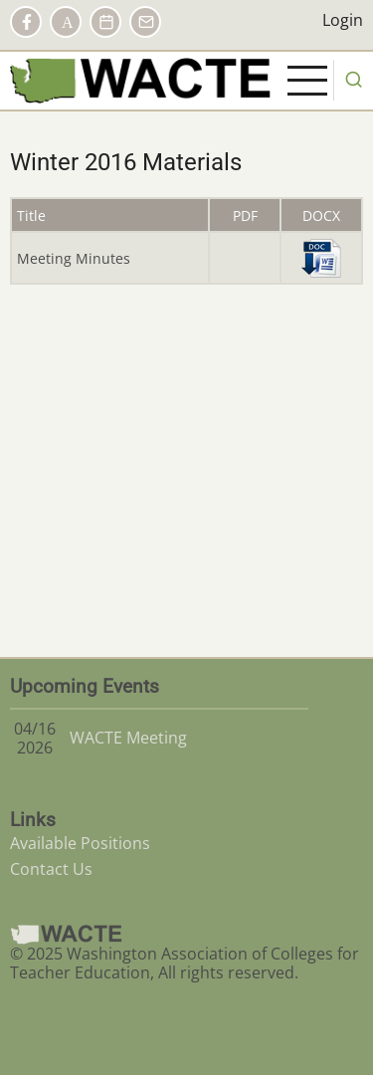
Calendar (105, 22)
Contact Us (51, 869)
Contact (145, 22)
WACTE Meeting (128, 738)
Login (342, 20)
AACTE (66, 22)
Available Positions (80, 843)
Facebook (26, 22)
